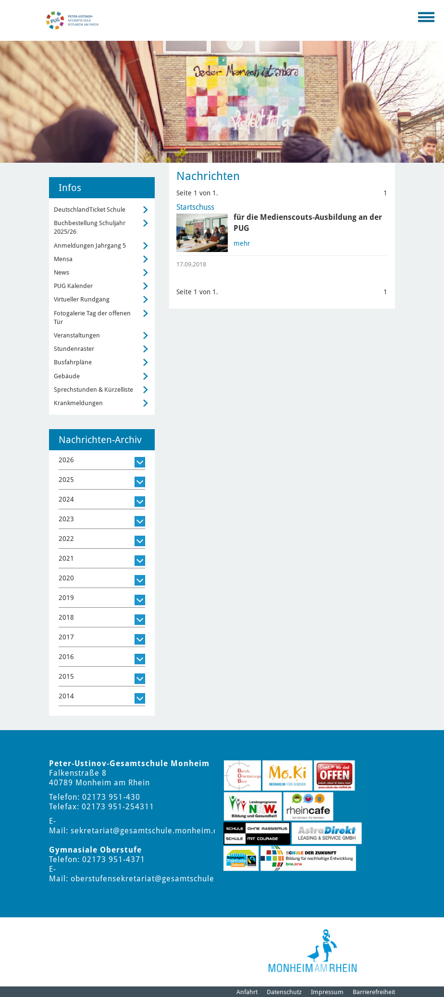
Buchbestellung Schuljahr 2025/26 (89, 227)
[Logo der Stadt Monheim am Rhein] (313, 950)
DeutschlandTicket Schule (89, 209)
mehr (242, 243)
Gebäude (67, 376)
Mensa (63, 259)
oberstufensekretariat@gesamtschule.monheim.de (168, 878)
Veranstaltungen (77, 335)
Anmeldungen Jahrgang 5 (90, 245)
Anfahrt (247, 992)
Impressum (327, 992)
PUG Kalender (73, 285)
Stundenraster (74, 348)
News (61, 272)
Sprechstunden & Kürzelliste (93, 389)
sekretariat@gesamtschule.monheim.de (147, 830)
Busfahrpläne (73, 362)
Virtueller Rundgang (82, 299)
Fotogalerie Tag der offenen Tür (92, 317)
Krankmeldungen (78, 403)
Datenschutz (284, 992)
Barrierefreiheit (374, 992)
